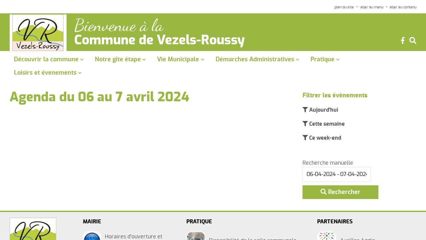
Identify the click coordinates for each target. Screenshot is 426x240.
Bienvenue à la (118, 25)
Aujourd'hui (323, 110)
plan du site (344, 7)
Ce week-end (324, 138)
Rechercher (340, 192)
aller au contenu (403, 7)
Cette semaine (326, 124)
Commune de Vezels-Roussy (159, 40)
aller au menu (371, 7)
